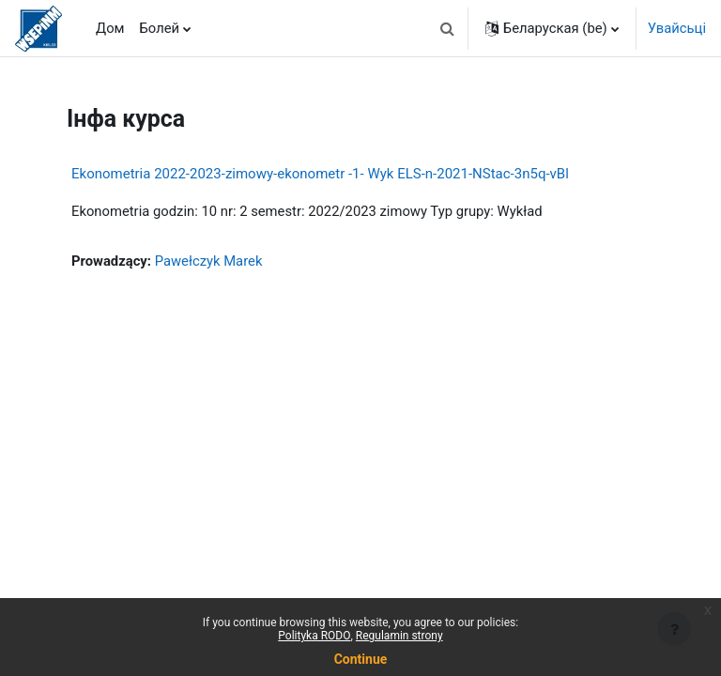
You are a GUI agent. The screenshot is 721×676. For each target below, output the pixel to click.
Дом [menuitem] (110, 28)
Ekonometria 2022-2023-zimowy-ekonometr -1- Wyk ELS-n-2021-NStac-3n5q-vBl (320, 173)
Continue (361, 659)
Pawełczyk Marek (209, 261)
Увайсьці (677, 28)
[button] (448, 28)
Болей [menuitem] (160, 28)
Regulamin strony (399, 635)
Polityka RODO (314, 635)
